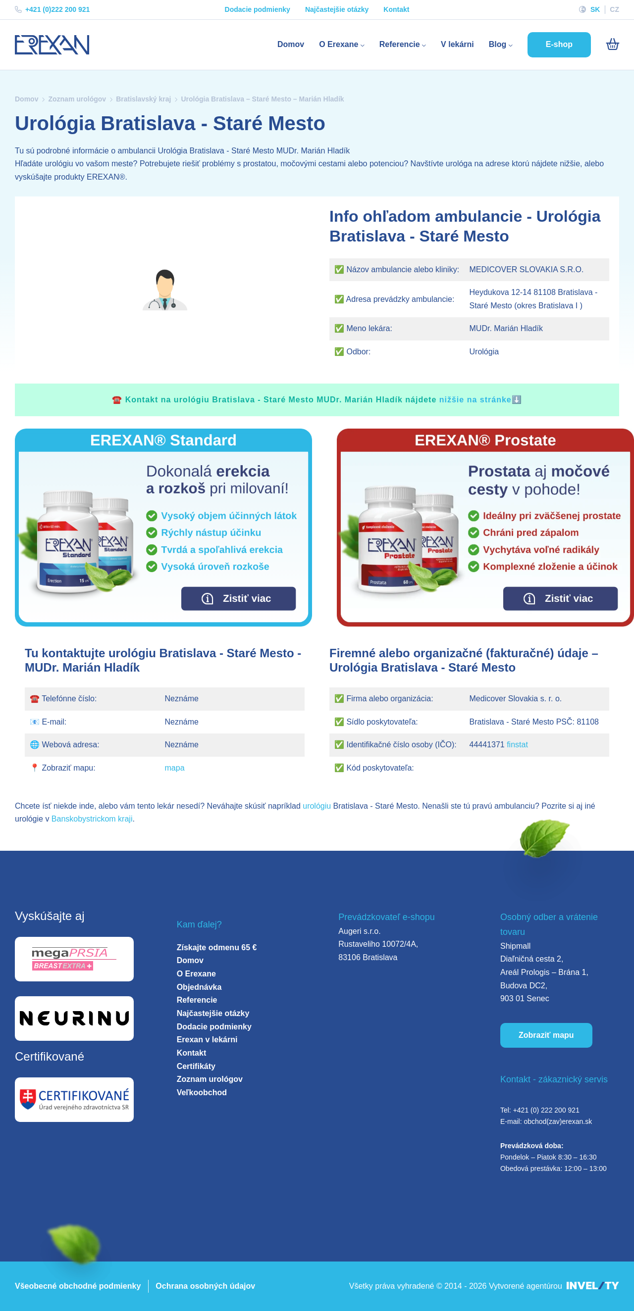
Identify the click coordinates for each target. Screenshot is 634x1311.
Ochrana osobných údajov (205, 1286)
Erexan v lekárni (207, 1039)
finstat (517, 744)
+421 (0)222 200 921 (52, 9)
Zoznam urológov (77, 99)
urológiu (317, 806)
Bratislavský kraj (143, 99)
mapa (175, 768)
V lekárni (457, 44)
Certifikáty (196, 1066)
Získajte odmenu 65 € (217, 947)
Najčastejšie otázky (337, 9)
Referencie (402, 44)
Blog (501, 44)
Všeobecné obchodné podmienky (78, 1286)
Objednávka (199, 987)
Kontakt (396, 9)
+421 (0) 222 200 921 (546, 1110)
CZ (614, 9)
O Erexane (342, 44)
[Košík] (612, 44)
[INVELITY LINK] (593, 1286)
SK (595, 9)
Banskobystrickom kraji (92, 819)
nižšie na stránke (475, 399)
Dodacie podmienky (257, 9)
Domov (290, 44)
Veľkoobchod (202, 1092)
